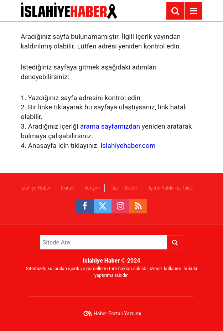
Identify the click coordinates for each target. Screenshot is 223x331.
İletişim (92, 188)
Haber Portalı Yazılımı (117, 313)
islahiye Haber (36, 188)
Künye (67, 188)
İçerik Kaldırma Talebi (171, 188)
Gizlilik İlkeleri (124, 188)
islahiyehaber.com (127, 145)
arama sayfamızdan (110, 126)
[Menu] (193, 11)
